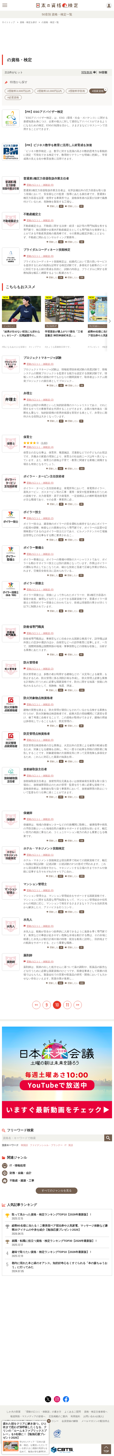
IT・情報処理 (14, 1165)
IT (65, 1145)
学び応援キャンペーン (99, 326)
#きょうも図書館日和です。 (58, 347)
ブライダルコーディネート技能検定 (46, 249)
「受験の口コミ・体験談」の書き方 (42, 1411)
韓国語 (24, 1145)
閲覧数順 (86, 72)
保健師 (27, 813)
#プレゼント (94, 347)
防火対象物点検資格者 (38, 698)
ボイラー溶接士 (33, 583)
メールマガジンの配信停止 (95, 1421)
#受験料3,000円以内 (18, 91)
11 (67, 1005)
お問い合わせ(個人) (93, 1416)
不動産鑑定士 (32, 214)
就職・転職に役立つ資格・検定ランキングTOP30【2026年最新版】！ (60, 1242)
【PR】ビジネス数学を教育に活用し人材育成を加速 (57, 145)
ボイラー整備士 (33, 547)
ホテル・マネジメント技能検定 (43, 848)
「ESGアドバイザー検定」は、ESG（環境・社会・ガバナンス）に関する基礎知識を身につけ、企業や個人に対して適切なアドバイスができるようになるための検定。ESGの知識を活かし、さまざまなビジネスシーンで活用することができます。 (65, 123)
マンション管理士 (35, 884)
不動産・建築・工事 (18, 1180)
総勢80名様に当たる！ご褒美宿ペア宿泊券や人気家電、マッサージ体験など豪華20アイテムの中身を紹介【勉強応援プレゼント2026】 (60, 1229)
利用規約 (75, 1416)
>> (77, 1005)
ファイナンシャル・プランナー (46, 1145)
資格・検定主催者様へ (96, 1411)
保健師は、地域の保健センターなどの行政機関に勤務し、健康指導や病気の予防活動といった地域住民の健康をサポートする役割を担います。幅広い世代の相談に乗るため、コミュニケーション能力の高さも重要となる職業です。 (65, 830)
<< (36, 1005)
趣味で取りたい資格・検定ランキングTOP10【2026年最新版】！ (60, 1254)
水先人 (27, 919)
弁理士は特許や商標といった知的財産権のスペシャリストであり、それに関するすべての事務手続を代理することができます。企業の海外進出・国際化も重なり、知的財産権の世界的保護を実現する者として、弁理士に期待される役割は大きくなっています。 (65, 411)
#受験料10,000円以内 (49, 91)
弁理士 (27, 393)
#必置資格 (13, 97)
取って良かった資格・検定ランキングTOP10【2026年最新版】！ (60, 1216)
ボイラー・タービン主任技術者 (43, 476)
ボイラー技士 (32, 512)
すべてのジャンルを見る (57, 1190)
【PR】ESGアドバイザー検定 (43, 111)
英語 (70, 1145)
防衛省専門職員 (33, 626)
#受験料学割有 (77, 91)
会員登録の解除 (70, 1421)
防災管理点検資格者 (36, 733)
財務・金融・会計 (16, 1172)
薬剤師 (27, 955)
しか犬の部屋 (13, 1411)
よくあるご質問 (72, 1411)
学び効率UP (51, 326)
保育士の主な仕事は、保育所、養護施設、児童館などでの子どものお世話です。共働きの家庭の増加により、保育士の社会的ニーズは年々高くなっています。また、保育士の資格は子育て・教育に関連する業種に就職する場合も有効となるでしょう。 (65, 458)
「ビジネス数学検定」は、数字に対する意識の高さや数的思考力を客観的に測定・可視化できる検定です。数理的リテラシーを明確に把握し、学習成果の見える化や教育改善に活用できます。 (65, 155)
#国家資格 (99, 90)
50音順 (103, 72)
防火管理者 (30, 662)
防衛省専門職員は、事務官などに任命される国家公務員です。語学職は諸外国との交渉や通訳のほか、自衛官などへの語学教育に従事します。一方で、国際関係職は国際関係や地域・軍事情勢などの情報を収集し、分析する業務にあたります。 (65, 644)
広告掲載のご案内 (58, 1416)
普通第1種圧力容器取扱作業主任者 (46, 178)
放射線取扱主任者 (35, 769)
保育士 (27, 437)
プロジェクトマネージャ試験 (42, 357)
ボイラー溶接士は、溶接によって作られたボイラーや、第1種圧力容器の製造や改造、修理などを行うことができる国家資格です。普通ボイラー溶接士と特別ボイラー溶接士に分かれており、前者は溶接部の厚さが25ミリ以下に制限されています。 (65, 600)
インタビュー (9, 326)
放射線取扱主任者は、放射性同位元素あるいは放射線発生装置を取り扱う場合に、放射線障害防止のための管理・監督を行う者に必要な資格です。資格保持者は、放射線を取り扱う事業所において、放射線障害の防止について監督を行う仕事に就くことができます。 (65, 787)
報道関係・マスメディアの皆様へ (27, 1416)
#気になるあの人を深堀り (14, 347)
